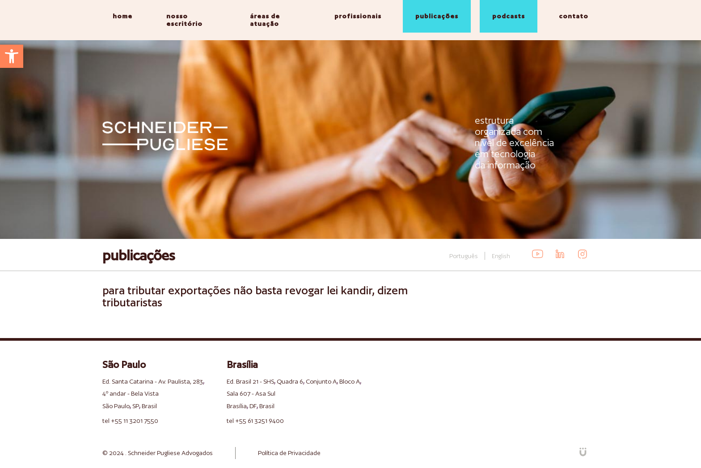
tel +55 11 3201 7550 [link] (130, 420)
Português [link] (463, 255)
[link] (11, 56)
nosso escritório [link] (184, 20)
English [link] (501, 256)
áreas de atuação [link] (265, 20)
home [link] (122, 16)
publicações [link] (436, 16)
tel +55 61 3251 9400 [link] (255, 420)
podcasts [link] (508, 16)
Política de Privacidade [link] (289, 452)
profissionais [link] (357, 16)
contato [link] (573, 16)
